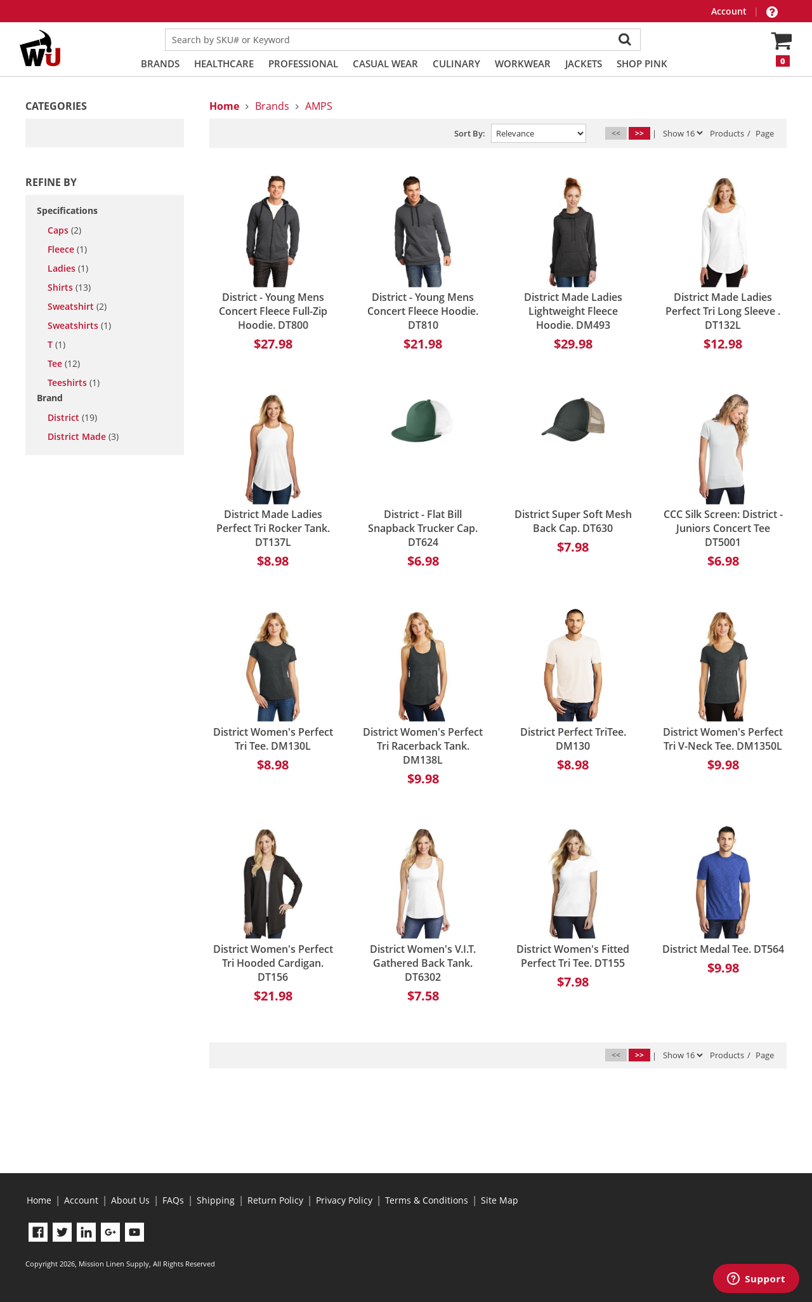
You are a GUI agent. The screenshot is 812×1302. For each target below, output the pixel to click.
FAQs (173, 1200)
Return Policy (275, 1200)
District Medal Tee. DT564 (723, 949)
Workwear (523, 63)
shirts (69, 287)
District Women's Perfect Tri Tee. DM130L (273, 739)
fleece (67, 249)
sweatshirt (77, 307)
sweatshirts (79, 326)
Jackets (583, 63)
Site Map (499, 1200)
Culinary (456, 63)
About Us (130, 1200)
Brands (160, 63)
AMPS (318, 106)
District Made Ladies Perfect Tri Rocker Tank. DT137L (273, 528)
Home (39, 1200)
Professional (303, 63)
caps (64, 230)
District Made (83, 437)
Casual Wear (385, 63)
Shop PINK (642, 63)
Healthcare (224, 63)
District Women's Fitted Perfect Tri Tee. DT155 (572, 956)
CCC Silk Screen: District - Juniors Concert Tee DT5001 (723, 528)
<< (616, 133)
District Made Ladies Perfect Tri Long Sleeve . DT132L (722, 311)
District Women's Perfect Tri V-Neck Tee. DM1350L (723, 739)
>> (639, 133)
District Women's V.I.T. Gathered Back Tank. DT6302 (423, 963)
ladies (68, 268)
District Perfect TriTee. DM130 (573, 739)
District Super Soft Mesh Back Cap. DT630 (573, 521)
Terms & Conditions (426, 1200)
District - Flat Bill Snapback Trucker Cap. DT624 (423, 528)
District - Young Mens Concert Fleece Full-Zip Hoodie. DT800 (273, 311)
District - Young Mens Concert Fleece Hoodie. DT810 (422, 311)
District (72, 418)
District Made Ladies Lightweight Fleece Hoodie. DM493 (573, 311)
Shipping (216, 1200)
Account (730, 11)
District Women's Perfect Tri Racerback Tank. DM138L (423, 746)
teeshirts (74, 383)
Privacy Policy (344, 1200)
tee (64, 364)
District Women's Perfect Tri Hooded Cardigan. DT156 (273, 963)
